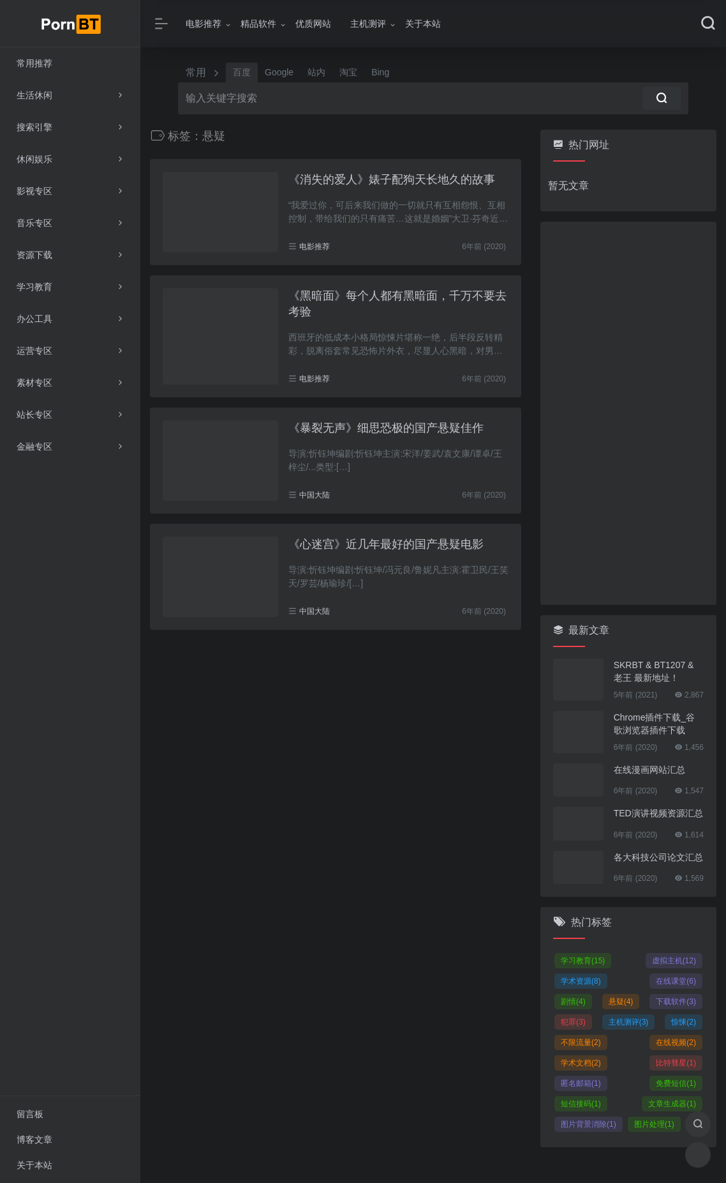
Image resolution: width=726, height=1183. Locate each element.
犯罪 (573, 1022)
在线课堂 (676, 981)
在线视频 (676, 1042)
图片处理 (654, 1124)
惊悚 (683, 1022)
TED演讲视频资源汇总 (658, 813)
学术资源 (581, 981)
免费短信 (676, 1083)
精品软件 (258, 24)
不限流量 (581, 1042)
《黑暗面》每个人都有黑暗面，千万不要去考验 (397, 304)
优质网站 (313, 24)
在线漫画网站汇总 (649, 770)
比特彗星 (676, 1062)
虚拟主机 (674, 960)
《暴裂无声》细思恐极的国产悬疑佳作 (386, 428)
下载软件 (676, 1001)
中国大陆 (314, 495)
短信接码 (581, 1103)
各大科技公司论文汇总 (658, 857)
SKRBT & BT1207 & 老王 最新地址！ (654, 671)
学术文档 (581, 1062)
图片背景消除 (588, 1124)
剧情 (573, 1001)
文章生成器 (672, 1103)
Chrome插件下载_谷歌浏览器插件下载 (654, 723)
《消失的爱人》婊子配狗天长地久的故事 (391, 179)
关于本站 (423, 24)
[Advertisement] (628, 413)
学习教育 (583, 960)
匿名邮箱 (581, 1083)
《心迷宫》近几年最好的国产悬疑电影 (386, 544)
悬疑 (621, 1001)
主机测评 (368, 24)
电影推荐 (203, 24)
